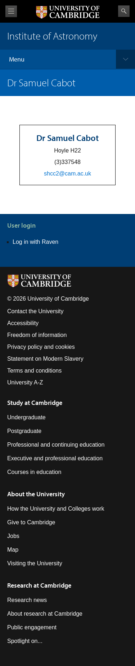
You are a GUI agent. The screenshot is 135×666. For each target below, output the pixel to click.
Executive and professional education (55, 458)
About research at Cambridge (44, 614)
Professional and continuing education (55, 445)
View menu (11, 11)
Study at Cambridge (34, 402)
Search (124, 11)
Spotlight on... (24, 641)
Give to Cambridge (31, 522)
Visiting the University (34, 563)
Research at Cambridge (39, 585)
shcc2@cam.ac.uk (67, 173)
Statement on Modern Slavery (45, 359)
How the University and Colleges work (55, 509)
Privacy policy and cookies (41, 347)
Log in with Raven (35, 242)
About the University (36, 494)
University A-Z (25, 382)
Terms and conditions (34, 371)
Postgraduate (24, 431)
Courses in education (34, 472)
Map (12, 550)
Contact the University (35, 311)
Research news (27, 600)
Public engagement (32, 627)
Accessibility (23, 323)
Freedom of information (37, 335)
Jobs (13, 536)
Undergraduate (26, 417)
